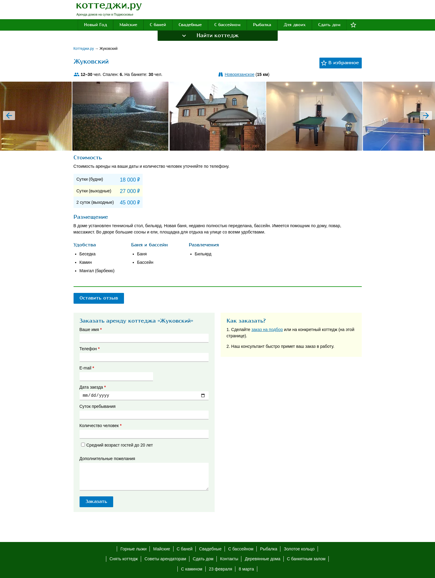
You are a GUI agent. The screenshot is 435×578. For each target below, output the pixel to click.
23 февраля (220, 569)
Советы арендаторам (165, 558)
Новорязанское (240, 74)
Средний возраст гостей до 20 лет (117, 445)
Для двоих (295, 25)
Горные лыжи (133, 548)
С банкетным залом (306, 558)
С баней (158, 25)
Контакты (229, 558)
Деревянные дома (262, 558)
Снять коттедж (124, 558)
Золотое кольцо (299, 548)
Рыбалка (262, 25)
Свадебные (190, 25)
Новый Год (95, 25)
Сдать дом (329, 25)
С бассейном (227, 25)
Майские (128, 25)
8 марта (246, 569)
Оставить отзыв (99, 298)
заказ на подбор (267, 329)
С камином (191, 569)
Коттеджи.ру (84, 49)
